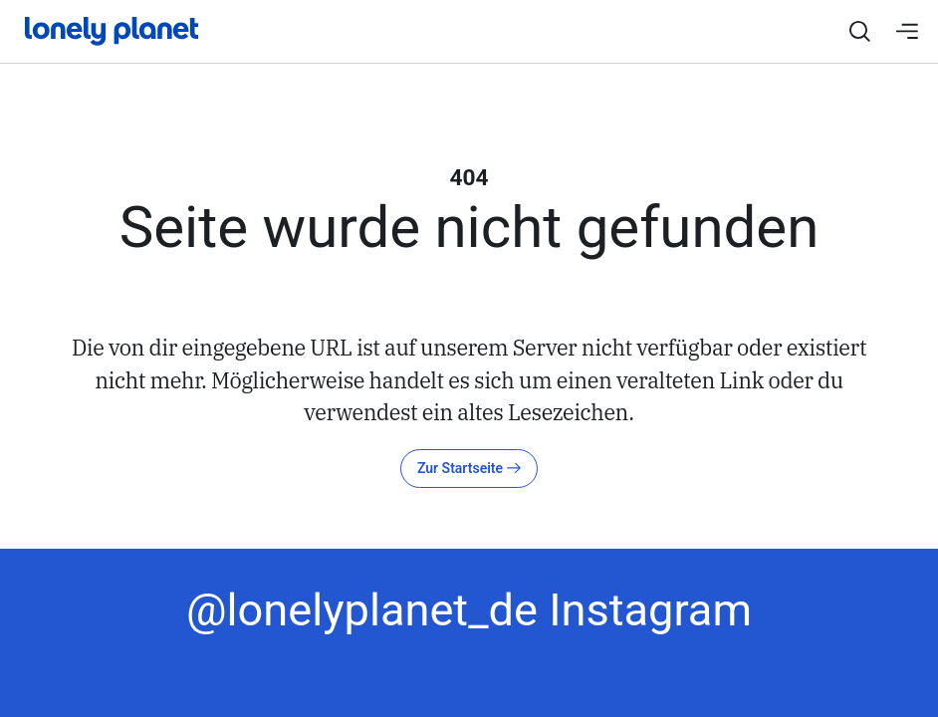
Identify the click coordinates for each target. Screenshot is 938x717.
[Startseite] (94, 31)
